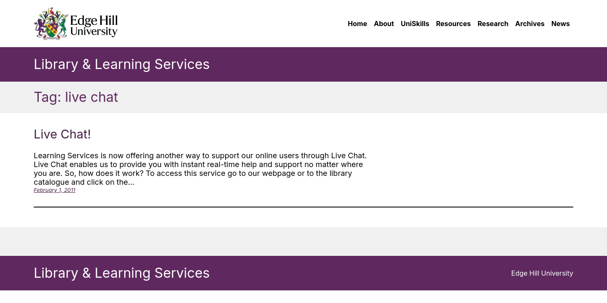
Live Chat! (62, 134)
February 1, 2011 (54, 189)
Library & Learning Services (122, 64)
